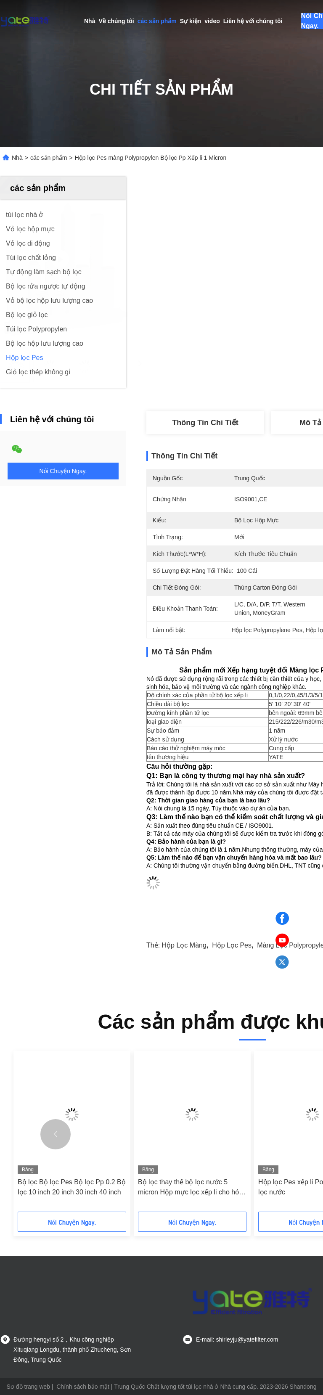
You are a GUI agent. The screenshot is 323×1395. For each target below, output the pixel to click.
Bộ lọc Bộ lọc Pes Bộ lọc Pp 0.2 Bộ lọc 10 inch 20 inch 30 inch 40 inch (72, 1187)
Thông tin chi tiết (205, 422)
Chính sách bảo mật (82, 1386)
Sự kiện (190, 21)
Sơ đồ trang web (28, 1386)
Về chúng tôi (116, 21)
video (212, 21)
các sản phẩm (157, 21)
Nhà (89, 21)
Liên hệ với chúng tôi (253, 21)
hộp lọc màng (184, 945)
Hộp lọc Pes (232, 945)
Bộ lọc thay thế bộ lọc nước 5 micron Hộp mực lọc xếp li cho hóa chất (190, 1187)
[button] (55, 1134)
